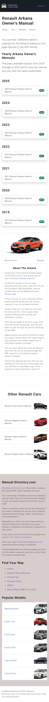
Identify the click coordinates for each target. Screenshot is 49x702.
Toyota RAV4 (26, 660)
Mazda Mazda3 (26, 608)
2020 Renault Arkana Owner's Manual (24, 199)
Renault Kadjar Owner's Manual (26, 454)
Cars (13, 30)
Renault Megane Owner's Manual (26, 422)
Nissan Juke (10, 294)
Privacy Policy (14, 581)
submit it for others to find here (16, 537)
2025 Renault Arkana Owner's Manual (24, 90)
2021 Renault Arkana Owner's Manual (24, 177)
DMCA (10, 585)
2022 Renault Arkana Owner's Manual (24, 156)
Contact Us (13, 577)
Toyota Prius (26, 673)
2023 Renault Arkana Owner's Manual (24, 134)
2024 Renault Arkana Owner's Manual (24, 112)
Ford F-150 (26, 621)
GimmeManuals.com (32, 542)
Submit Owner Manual (18, 573)
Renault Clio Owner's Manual (26, 406)
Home (4, 30)
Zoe (10, 312)
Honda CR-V (26, 647)
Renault (22, 30)
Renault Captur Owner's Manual (26, 438)
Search (41, 6)
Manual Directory (14, 488)
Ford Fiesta (26, 634)
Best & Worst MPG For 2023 (21, 589)
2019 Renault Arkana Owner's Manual (24, 221)
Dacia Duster (20, 278)
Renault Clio (29, 291)
